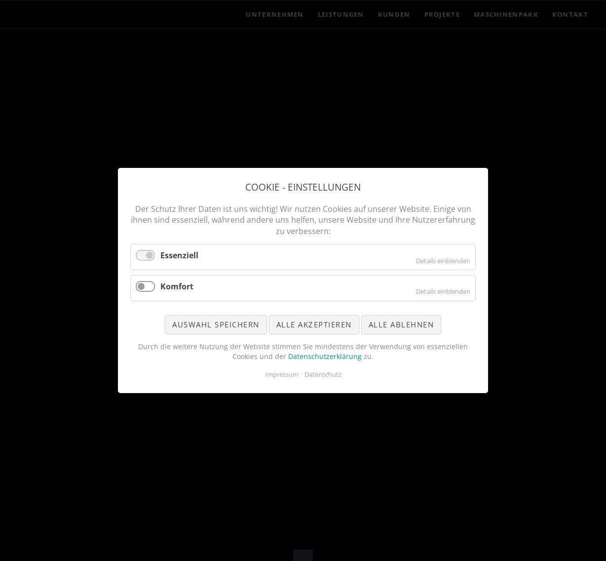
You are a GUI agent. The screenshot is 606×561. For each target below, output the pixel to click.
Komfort (176, 286)
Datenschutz (322, 374)
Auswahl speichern (216, 324)
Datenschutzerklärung (325, 356)
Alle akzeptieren (314, 324)
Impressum (282, 374)
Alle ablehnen (401, 324)
